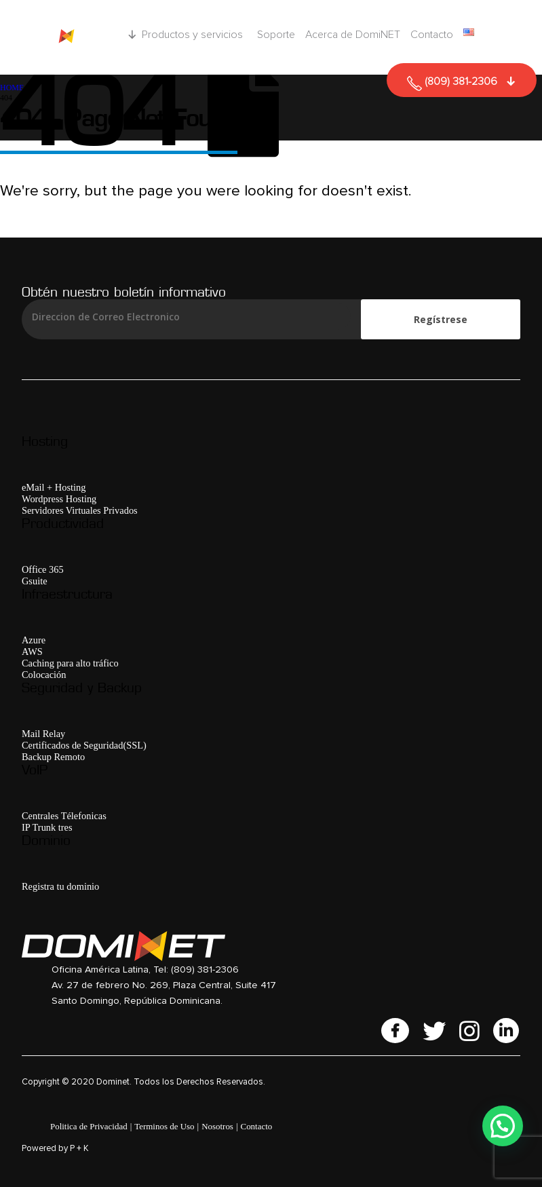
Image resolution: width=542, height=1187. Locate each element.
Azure (33, 640)
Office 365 (43, 569)
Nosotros (217, 1126)
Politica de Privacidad (89, 1126)
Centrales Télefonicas (64, 815)
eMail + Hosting (53, 487)
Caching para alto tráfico (70, 663)
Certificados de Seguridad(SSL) (84, 745)
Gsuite (34, 581)
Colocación (44, 674)
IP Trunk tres (47, 827)
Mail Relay (43, 733)
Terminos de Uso (164, 1126)
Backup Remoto (53, 756)
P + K (79, 1148)
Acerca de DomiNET (352, 34)
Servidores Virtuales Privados (80, 510)
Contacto (431, 34)
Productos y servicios (194, 34)
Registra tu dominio (60, 886)
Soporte (276, 34)
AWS (32, 651)
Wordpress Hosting (59, 498)
